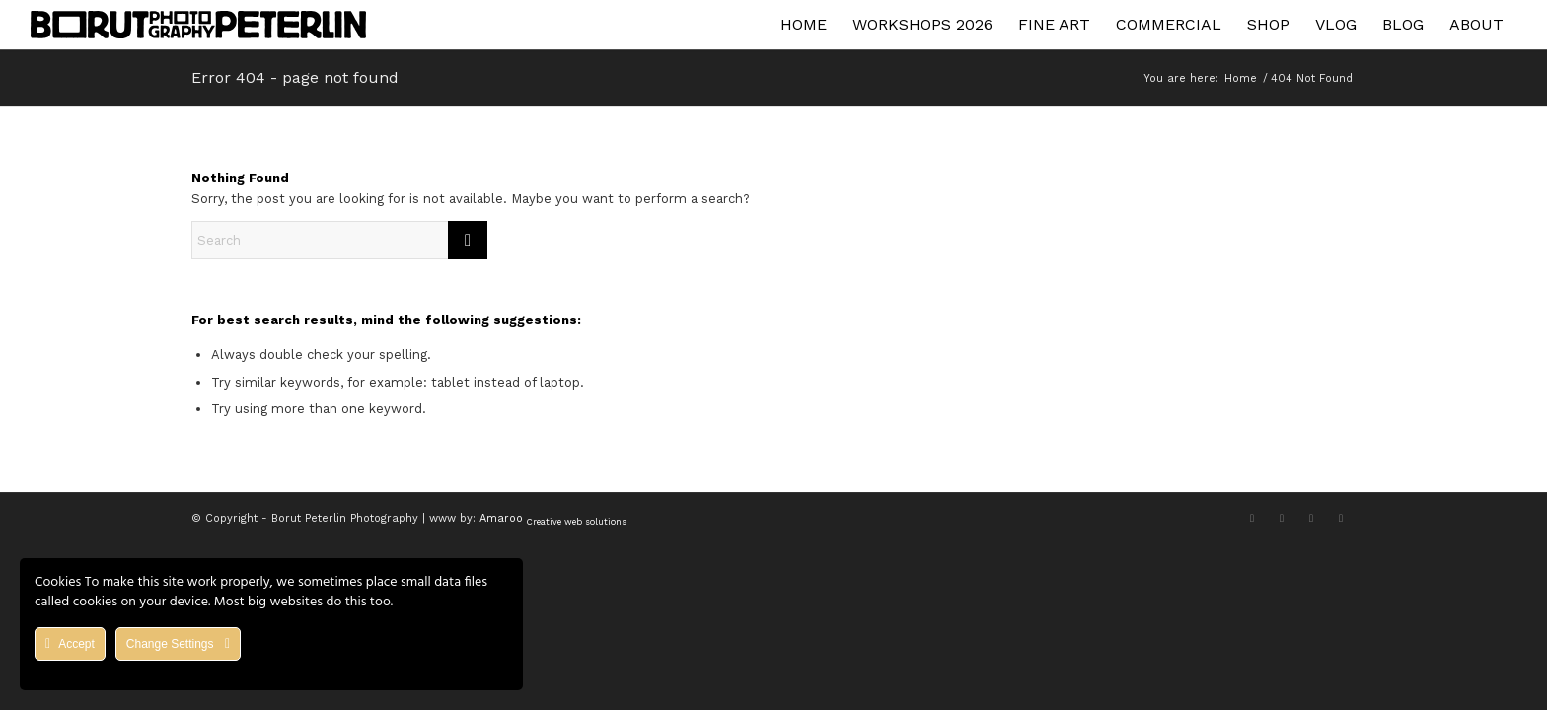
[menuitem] (804, 24)
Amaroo (552, 518)
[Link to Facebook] (1281, 517)
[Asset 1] (198, 24)
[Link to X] (1252, 517)
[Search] (339, 240)
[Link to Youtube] (1311, 517)
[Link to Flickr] (1341, 517)
